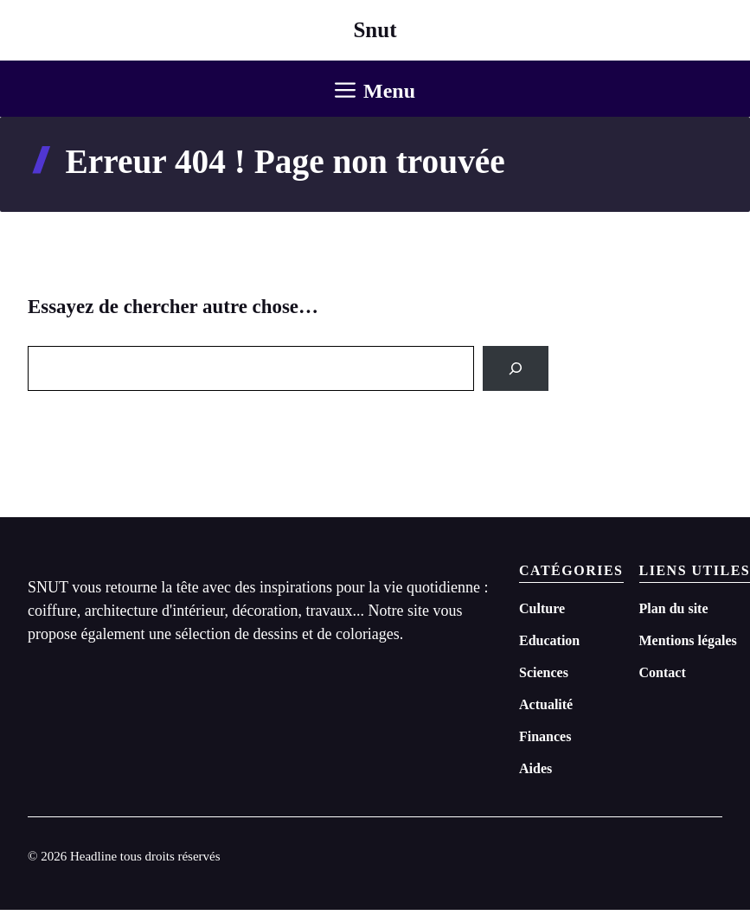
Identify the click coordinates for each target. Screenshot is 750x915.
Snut (374, 30)
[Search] (515, 368)
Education (549, 640)
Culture (542, 608)
